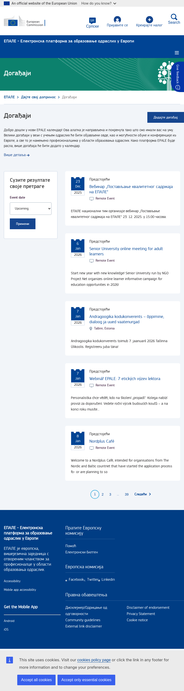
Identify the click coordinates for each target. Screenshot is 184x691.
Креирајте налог (149, 21)
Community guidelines (82, 620)
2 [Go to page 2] (103, 494)
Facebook (76, 579)
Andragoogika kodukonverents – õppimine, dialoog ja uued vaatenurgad (126, 319)
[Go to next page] (142, 494)
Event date (17, 197)
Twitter (92, 579)
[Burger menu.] (176, 52)
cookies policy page (94, 660)
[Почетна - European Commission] (27, 21)
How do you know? (98, 3)
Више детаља (15, 155)
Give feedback (177, 73)
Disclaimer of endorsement (148, 607)
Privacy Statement (141, 614)
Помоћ (70, 546)
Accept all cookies (36, 680)
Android (9, 621)
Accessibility (12, 581)
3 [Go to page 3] (110, 494)
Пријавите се (117, 21)
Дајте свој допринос (38, 97)
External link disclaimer (83, 626)
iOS (6, 630)
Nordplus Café (101, 441)
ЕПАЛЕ (9, 97)
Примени (22, 224)
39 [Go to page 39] (127, 494)
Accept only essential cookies (86, 680)
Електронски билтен (81, 552)
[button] (92, 22)
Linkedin (108, 579)
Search (174, 18)
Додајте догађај (166, 117)
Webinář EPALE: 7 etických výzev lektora (124, 378)
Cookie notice (137, 620)
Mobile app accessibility (20, 590)
